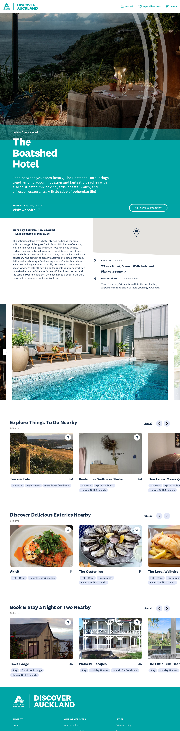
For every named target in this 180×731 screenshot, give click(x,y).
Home (16, 725)
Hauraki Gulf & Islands (57, 485)
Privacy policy (123, 725)
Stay (26, 132)
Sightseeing (33, 485)
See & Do (18, 485)
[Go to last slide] (6, 352)
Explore (17, 132)
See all (148, 423)
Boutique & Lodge (32, 670)
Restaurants (105, 577)
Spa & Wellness (104, 485)
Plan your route (114, 271)
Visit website (27, 210)
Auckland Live (72, 725)
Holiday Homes (99, 670)
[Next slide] (174, 352)
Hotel (35, 132)
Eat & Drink (19, 577)
